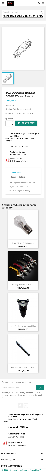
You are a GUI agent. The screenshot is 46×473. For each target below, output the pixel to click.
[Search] (23, 12)
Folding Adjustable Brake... (23, 284)
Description (16, 172)
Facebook (20, 405)
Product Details (18, 177)
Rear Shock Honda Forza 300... (23, 367)
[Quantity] (8, 123)
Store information (11, 466)
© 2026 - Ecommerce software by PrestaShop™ (21, 470)
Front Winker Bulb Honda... (23, 243)
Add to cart (25, 123)
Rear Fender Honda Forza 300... (23, 326)
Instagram (26, 405)
